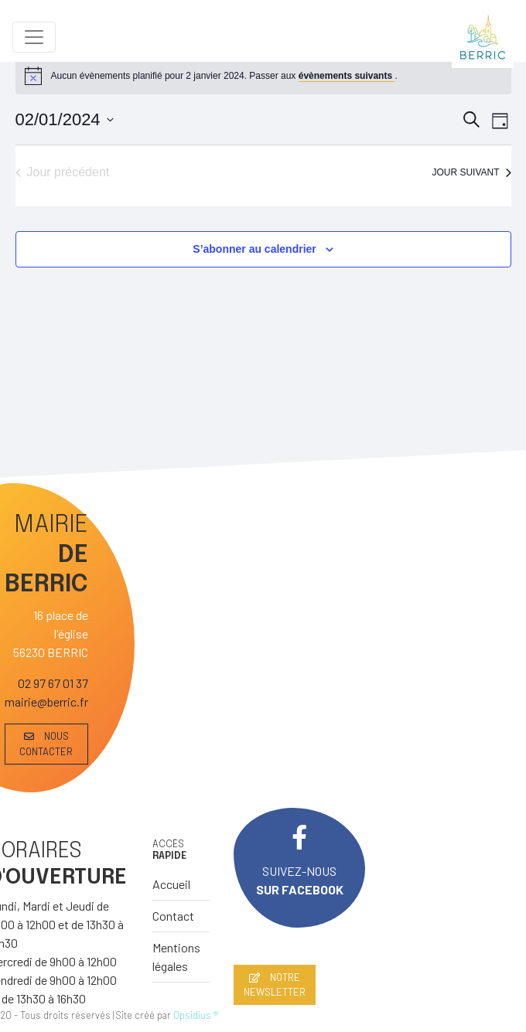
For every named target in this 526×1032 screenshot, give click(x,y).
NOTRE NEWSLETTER (275, 984)
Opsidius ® (195, 1015)
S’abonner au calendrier (254, 249)
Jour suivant (471, 172)
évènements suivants (347, 75)
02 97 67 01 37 (53, 683)
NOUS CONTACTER (46, 743)
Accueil (171, 884)
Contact (173, 915)
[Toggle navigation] (34, 37)
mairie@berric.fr (46, 701)
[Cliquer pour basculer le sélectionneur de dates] (64, 119)
